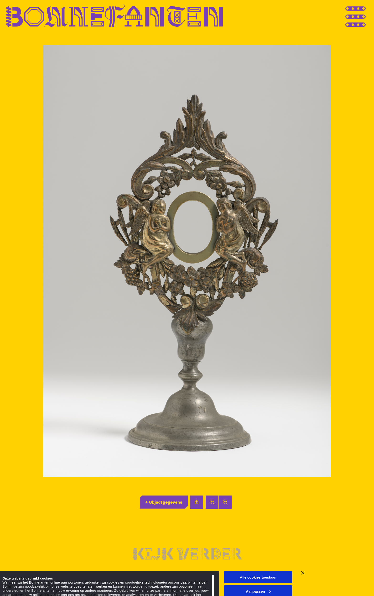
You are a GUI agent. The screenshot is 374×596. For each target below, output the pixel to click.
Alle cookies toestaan (258, 547)
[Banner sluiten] (302, 542)
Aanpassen (258, 561)
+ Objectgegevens (163, 502)
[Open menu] (364, 16)
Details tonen (13, 583)
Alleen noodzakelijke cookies (258, 575)
